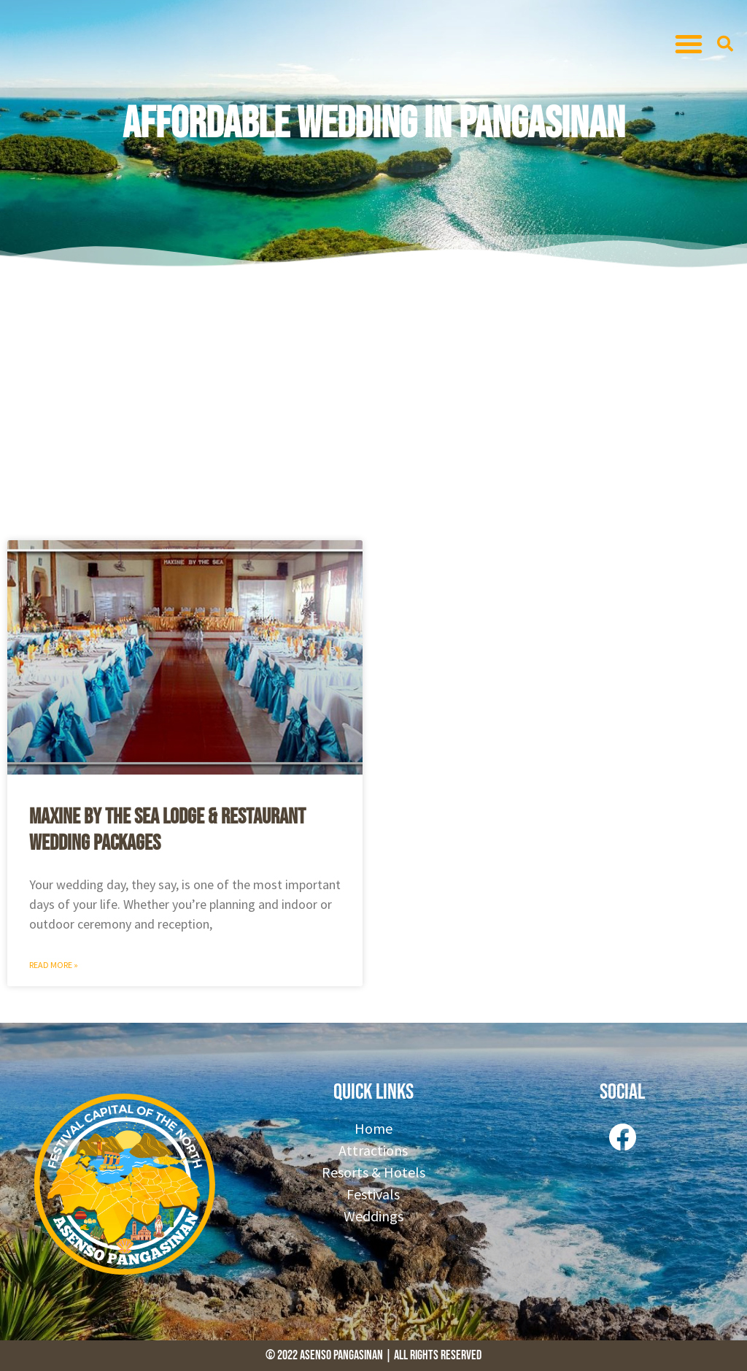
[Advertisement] (373, 401)
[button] (689, 44)
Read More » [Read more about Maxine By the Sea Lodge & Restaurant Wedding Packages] (53, 964)
